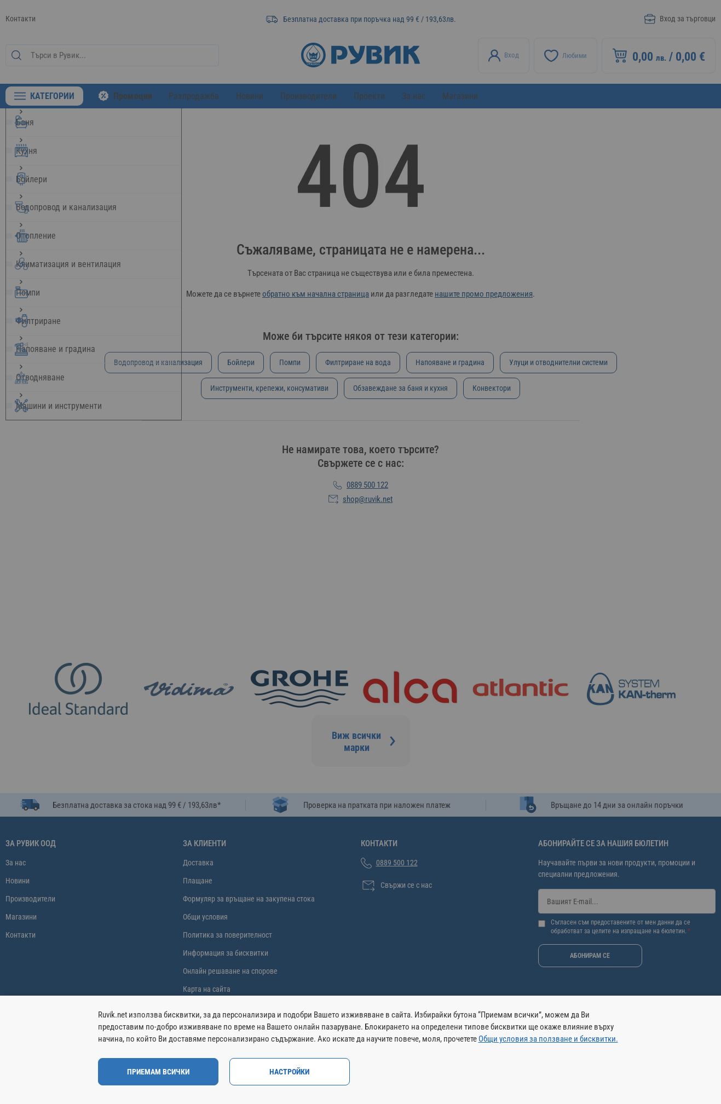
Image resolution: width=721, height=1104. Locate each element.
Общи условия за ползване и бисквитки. (548, 1039)
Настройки (289, 1071)
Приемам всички (158, 1071)
